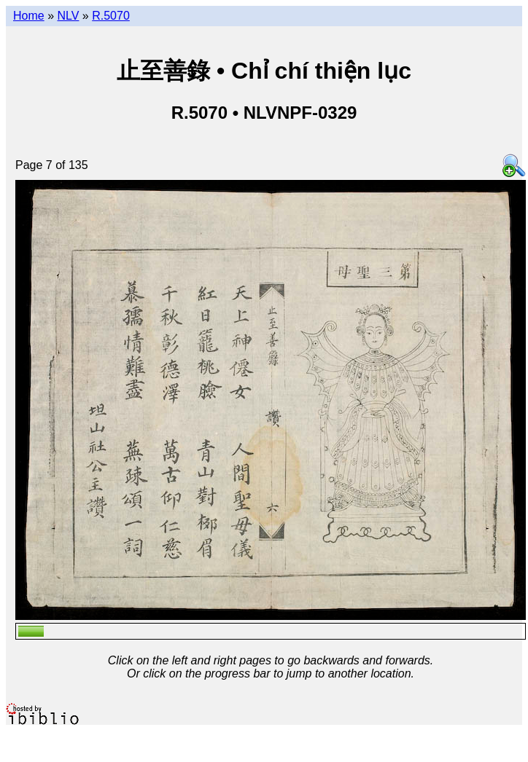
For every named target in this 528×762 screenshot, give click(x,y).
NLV (68, 15)
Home (28, 15)
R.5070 (111, 15)
